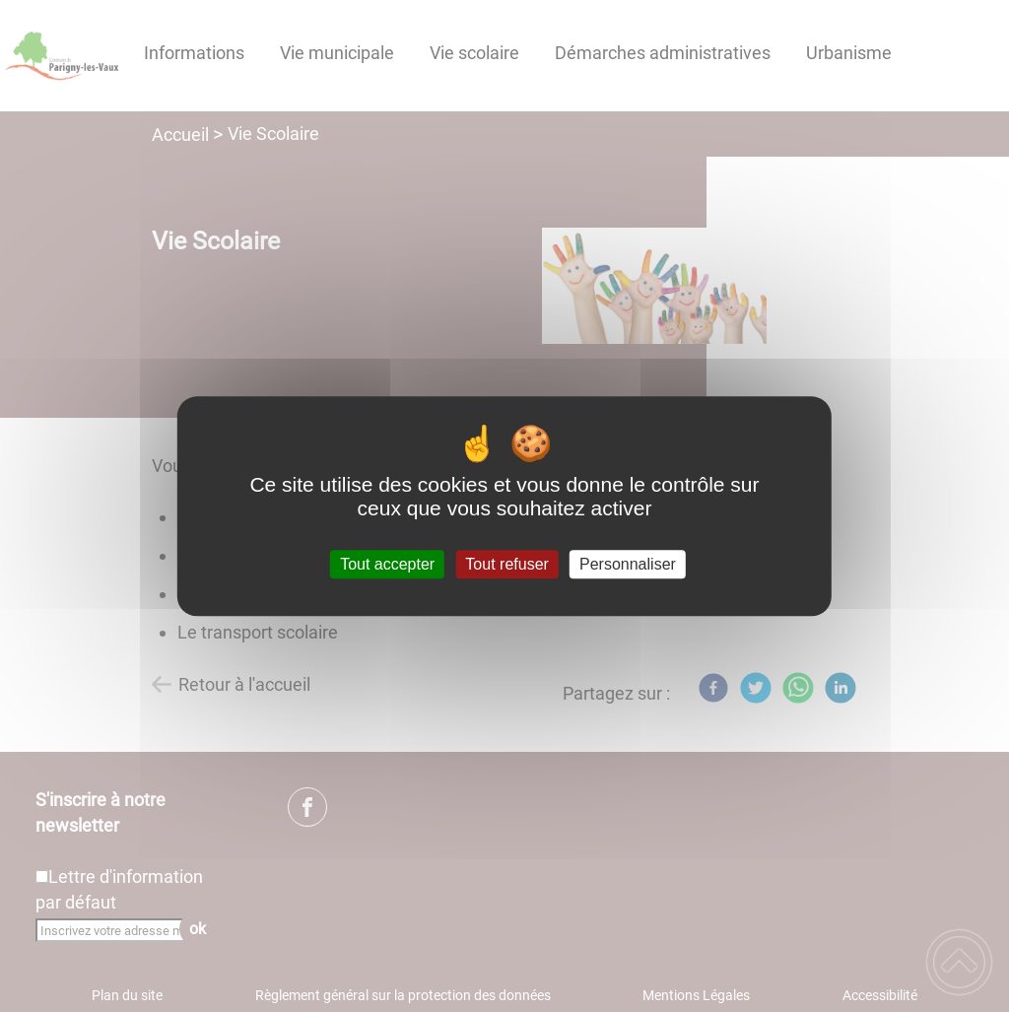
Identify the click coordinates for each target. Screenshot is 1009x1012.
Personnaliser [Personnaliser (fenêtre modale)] (627, 564)
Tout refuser (506, 564)
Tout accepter (387, 564)
